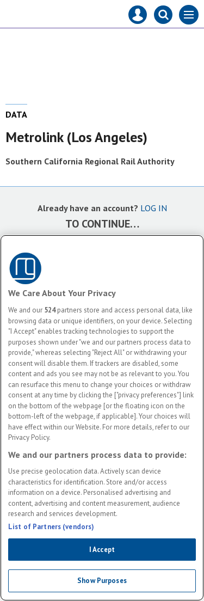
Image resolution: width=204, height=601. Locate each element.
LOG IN (153, 208)
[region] (102, 418)
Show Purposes (102, 580)
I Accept (102, 549)
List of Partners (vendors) (51, 526)
